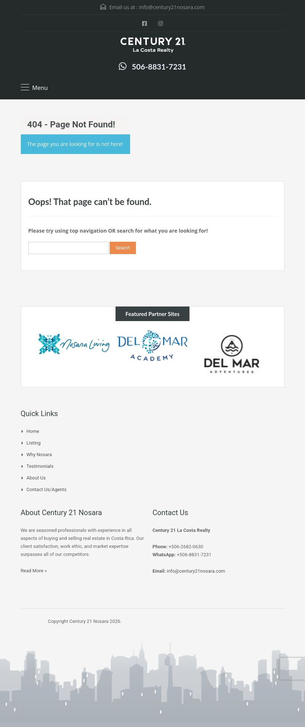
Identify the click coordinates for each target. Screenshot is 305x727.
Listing (34, 443)
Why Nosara (39, 454)
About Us (36, 478)
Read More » (34, 570)
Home (33, 431)
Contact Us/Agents (47, 489)
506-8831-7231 (159, 66)
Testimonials (40, 466)
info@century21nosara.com (172, 7)
